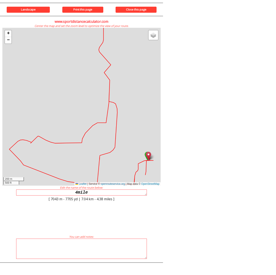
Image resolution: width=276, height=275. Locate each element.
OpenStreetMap (150, 183)
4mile (81, 193)
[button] (148, 156)
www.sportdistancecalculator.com (81, 21)
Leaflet (80, 183)
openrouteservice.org (113, 183)
